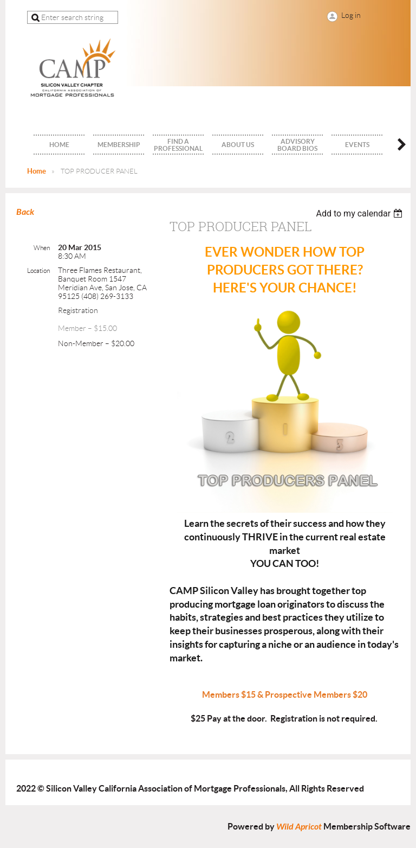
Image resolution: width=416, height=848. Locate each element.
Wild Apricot (299, 826)
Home (36, 171)
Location (38, 270)
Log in (351, 15)
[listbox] (360, 213)
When (42, 247)
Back (25, 212)
